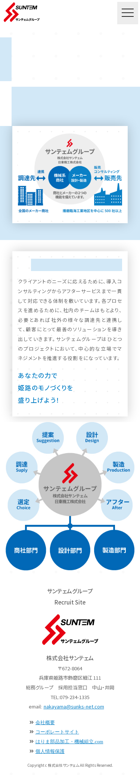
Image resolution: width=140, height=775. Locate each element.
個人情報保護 (50, 751)
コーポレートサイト (57, 731)
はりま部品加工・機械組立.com (69, 741)
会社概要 (45, 722)
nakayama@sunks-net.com (74, 706)
